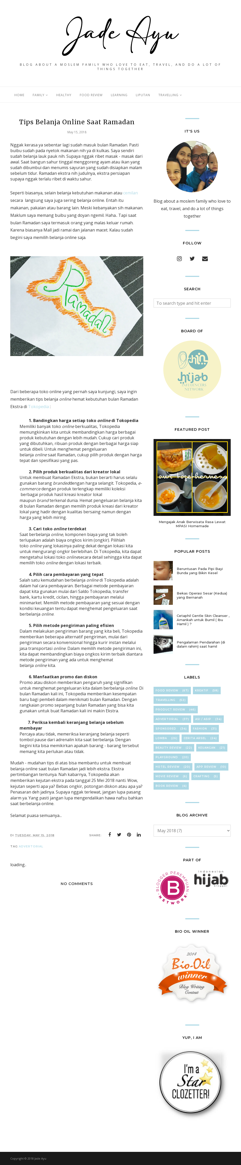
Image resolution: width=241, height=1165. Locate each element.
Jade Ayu (40, 1158)
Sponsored (166, 728)
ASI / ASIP (203, 719)
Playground (167, 757)
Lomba (161, 738)
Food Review (167, 690)
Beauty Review (169, 747)
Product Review (170, 709)
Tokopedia (38, 406)
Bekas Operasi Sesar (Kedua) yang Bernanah (202, 595)
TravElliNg (165, 700)
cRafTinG (201, 776)
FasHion (200, 728)
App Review (206, 767)
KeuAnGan (207, 747)
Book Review (167, 786)
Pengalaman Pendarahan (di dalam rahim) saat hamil (201, 644)
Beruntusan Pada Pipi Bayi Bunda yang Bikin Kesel (200, 571)
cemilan (130, 193)
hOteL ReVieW (168, 767)
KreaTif (201, 690)
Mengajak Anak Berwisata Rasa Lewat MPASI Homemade (192, 524)
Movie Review (167, 776)
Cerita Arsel (195, 738)
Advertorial (31, 846)
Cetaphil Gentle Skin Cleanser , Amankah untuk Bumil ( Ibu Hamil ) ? (203, 620)
